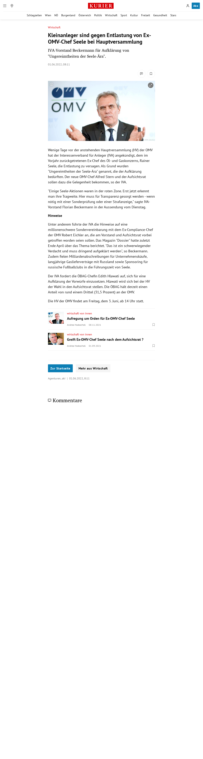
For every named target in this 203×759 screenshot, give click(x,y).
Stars (173, 15)
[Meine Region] (12, 6)
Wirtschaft (111, 15)
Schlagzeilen (34, 15)
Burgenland (68, 15)
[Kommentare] (142, 74)
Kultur (134, 15)
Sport (124, 15)
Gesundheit (160, 15)
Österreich (85, 15)
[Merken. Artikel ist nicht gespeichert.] (151, 74)
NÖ (56, 15)
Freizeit (145, 15)
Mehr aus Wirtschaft (93, 368)
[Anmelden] (188, 6)
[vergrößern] (150, 85)
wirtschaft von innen (79, 313)
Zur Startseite (60, 368)
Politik (98, 15)
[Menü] (5, 6)
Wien (48, 15)
